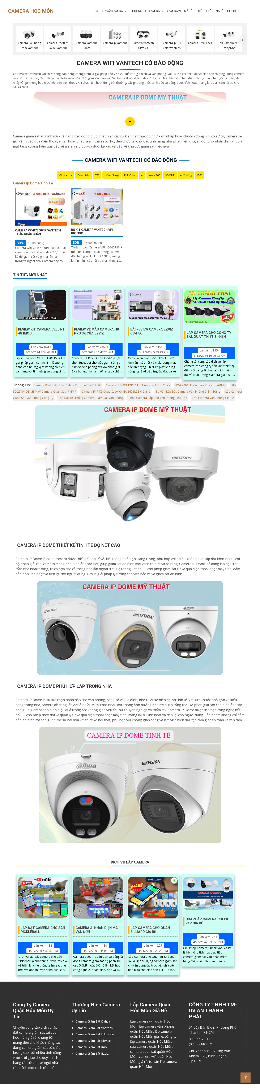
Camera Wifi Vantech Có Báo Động (130, 63)
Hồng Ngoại (112, 175)
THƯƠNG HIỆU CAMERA (145, 11)
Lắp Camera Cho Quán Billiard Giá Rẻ (150, 930)
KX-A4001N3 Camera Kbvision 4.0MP (200, 385)
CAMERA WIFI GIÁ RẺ (179, 11)
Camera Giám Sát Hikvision (95, 1034)
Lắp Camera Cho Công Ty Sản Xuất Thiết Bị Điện (209, 335)
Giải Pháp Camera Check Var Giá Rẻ (207, 921)
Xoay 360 (154, 175)
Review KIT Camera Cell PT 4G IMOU (41, 331)
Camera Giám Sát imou (92, 1047)
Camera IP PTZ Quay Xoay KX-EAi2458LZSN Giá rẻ (115, 391)
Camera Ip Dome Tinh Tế (33, 183)
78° (97, 175)
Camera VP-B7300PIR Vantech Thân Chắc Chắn (38, 232)
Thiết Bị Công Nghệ (209, 11)
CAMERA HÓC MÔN (31, 11)
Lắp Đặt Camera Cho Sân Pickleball (43, 930)
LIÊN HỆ (231, 11)
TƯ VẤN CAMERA (112, 11)
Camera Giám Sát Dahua (93, 1021)
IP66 (199, 175)
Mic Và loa (65, 175)
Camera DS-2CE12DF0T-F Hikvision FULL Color (138, 385)
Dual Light (83, 175)
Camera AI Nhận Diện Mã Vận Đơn (97, 930)
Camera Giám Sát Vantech (94, 1028)
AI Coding (186, 175)
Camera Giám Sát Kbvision (94, 1040)
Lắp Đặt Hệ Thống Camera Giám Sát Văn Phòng (90, 398)
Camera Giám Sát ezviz (92, 1053)
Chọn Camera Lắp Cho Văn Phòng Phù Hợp (157, 398)
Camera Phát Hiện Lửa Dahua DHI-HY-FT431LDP (67, 385)
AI (142, 175)
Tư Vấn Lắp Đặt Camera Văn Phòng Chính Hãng (187, 391)
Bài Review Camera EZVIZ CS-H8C (151, 331)
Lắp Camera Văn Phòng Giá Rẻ (213, 398)
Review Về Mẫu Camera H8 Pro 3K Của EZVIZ (96, 331)
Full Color (130, 175)
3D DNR (170, 175)
